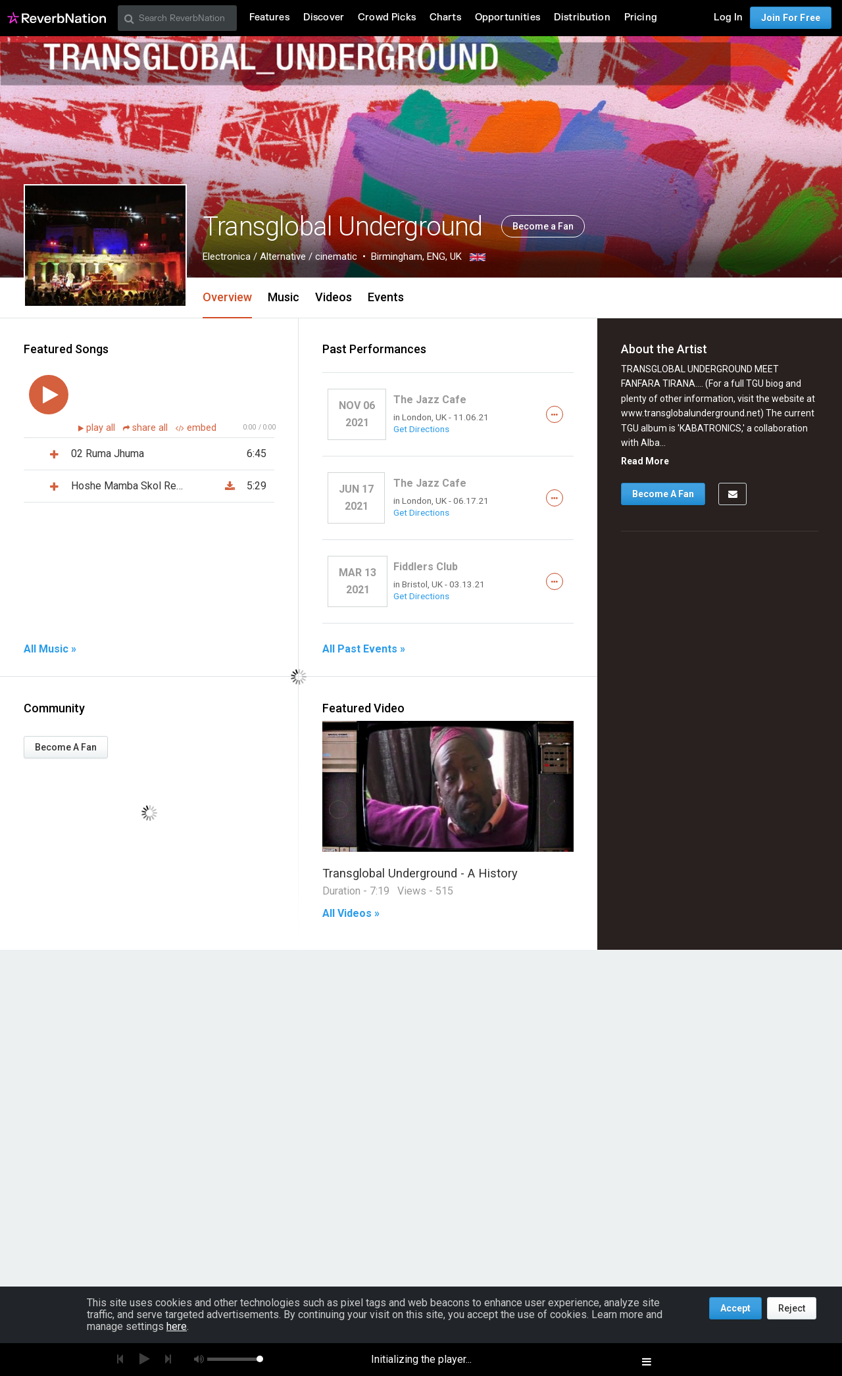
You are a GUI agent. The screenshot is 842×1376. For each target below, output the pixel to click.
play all (102, 427)
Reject (791, 1308)
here (176, 1326)
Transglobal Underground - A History (420, 873)
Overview (227, 297)
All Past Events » (363, 649)
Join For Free (790, 17)
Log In (728, 17)
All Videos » (351, 914)
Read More (645, 461)
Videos (333, 297)
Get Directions (421, 429)
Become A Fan (66, 747)
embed (196, 427)
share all (146, 427)
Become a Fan (543, 226)
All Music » (50, 649)
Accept (735, 1308)
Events (386, 297)
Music (283, 297)
